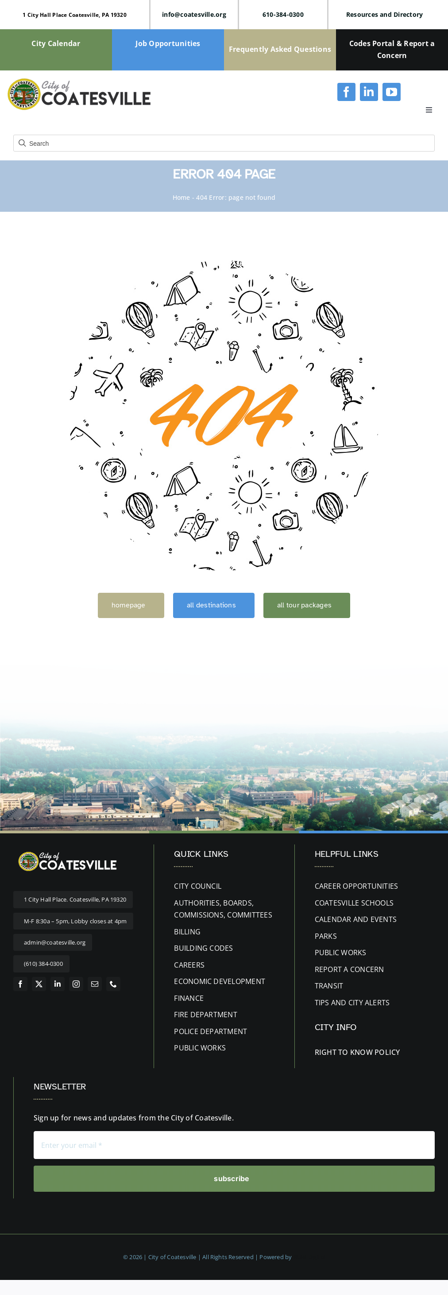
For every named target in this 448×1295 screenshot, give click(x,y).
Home (181, 197)
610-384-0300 (283, 14)
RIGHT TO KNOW (344, 1052)
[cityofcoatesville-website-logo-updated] (79, 81)
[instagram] (76, 984)
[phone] (113, 984)
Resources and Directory (384, 14)
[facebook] (346, 92)
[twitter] (39, 984)
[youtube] (391, 92)
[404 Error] (224, 264)
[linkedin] (369, 92)
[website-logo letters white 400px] (66, 852)
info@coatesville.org (194, 14)
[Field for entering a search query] (224, 143)
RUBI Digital (309, 1257)
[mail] (95, 984)
